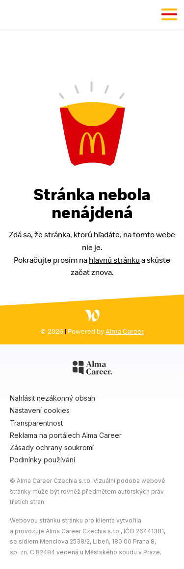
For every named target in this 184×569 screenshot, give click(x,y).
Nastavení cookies (40, 410)
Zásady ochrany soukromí (52, 447)
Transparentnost (36, 423)
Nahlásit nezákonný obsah (52, 398)
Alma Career (124, 331)
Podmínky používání (42, 459)
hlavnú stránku (114, 260)
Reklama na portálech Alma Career (66, 435)
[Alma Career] (92, 369)
